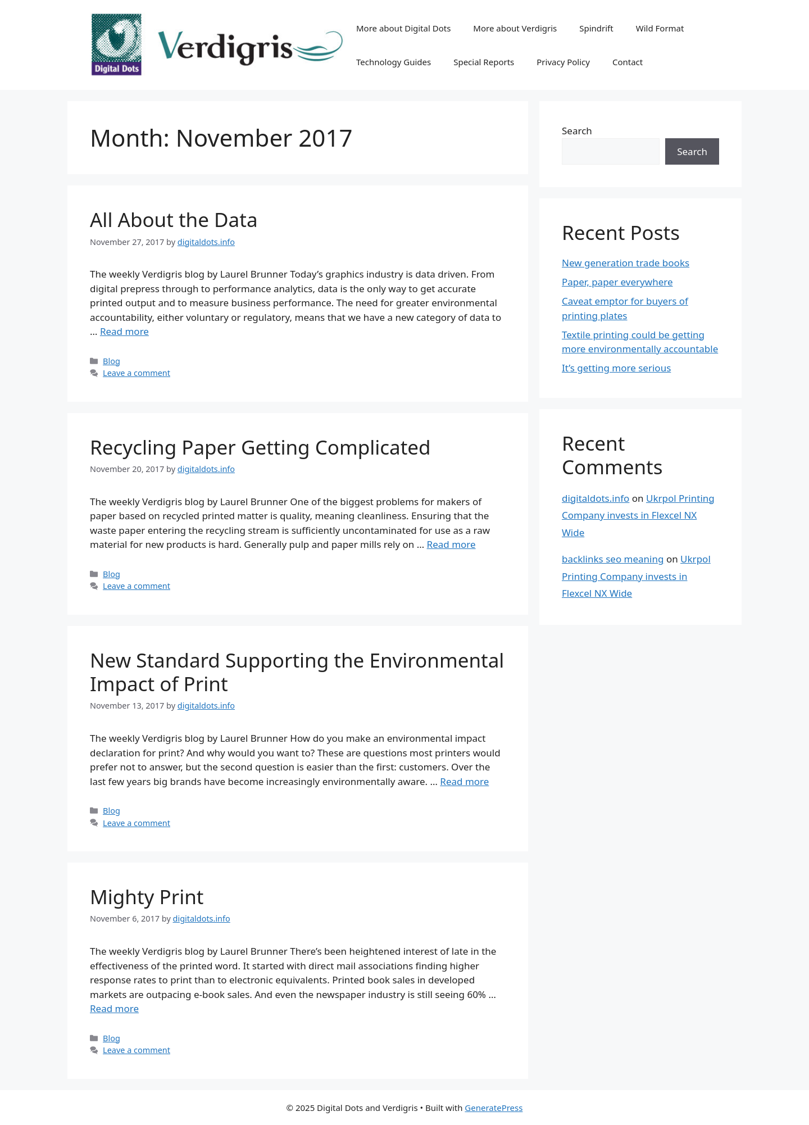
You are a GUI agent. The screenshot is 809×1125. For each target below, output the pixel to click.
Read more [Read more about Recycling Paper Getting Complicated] (451, 544)
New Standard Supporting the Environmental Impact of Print (297, 672)
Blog (111, 361)
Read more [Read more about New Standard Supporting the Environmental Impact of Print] (464, 781)
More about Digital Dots (403, 28)
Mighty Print (146, 896)
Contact (627, 61)
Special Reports (483, 61)
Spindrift (596, 28)
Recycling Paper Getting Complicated (260, 447)
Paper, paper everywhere (617, 281)
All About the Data (174, 219)
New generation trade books (625, 262)
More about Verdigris (515, 28)
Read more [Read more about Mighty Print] (114, 1008)
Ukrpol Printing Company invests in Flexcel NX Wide (638, 515)
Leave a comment (136, 373)
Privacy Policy (563, 61)
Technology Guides (393, 61)
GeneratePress (493, 1107)
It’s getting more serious (616, 367)
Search (577, 130)
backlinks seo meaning (612, 558)
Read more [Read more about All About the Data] (124, 331)
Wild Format (660, 28)
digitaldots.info (595, 498)
